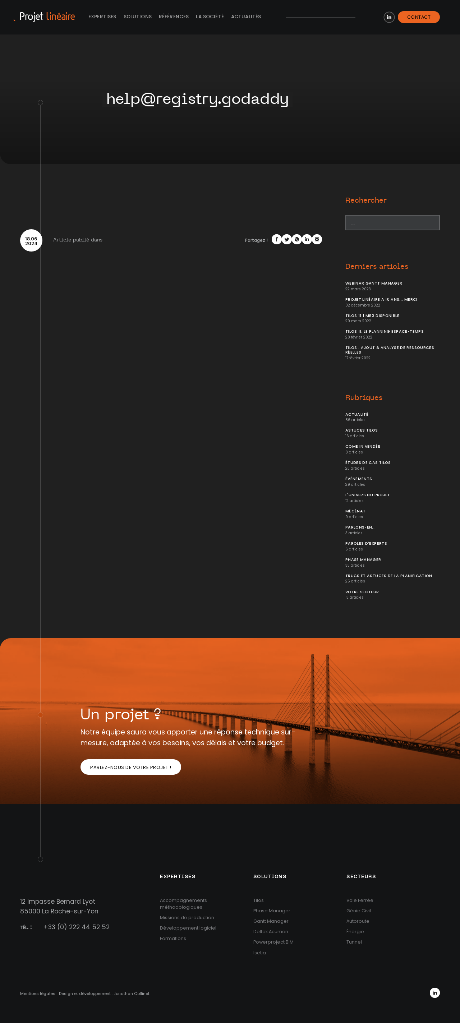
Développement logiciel (188, 928)
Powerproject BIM (273, 942)
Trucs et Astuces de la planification (388, 576)
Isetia (259, 953)
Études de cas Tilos (368, 462)
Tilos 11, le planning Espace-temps (384, 331)
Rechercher (366, 200)
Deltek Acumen (270, 931)
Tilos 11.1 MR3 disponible (372, 315)
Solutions (138, 16)
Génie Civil (358, 911)
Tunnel (354, 942)
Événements (358, 478)
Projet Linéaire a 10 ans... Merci (381, 299)
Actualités (246, 16)
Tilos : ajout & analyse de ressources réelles (389, 350)
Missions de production (187, 917)
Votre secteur (362, 592)
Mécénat (355, 511)
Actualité (356, 414)
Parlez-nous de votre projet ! (130, 767)
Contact (419, 17)
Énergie (355, 931)
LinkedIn (389, 17)
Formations (173, 938)
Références (174, 16)
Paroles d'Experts (366, 543)
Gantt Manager (271, 921)
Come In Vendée (362, 446)
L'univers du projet (367, 495)
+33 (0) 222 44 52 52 (76, 927)
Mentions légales (37, 993)
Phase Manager (363, 559)
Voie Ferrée (359, 900)
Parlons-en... (360, 527)
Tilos (258, 900)
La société (210, 16)
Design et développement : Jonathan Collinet (104, 993)
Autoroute (357, 921)
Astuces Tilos (361, 430)
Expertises (102, 16)
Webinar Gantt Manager (373, 283)
